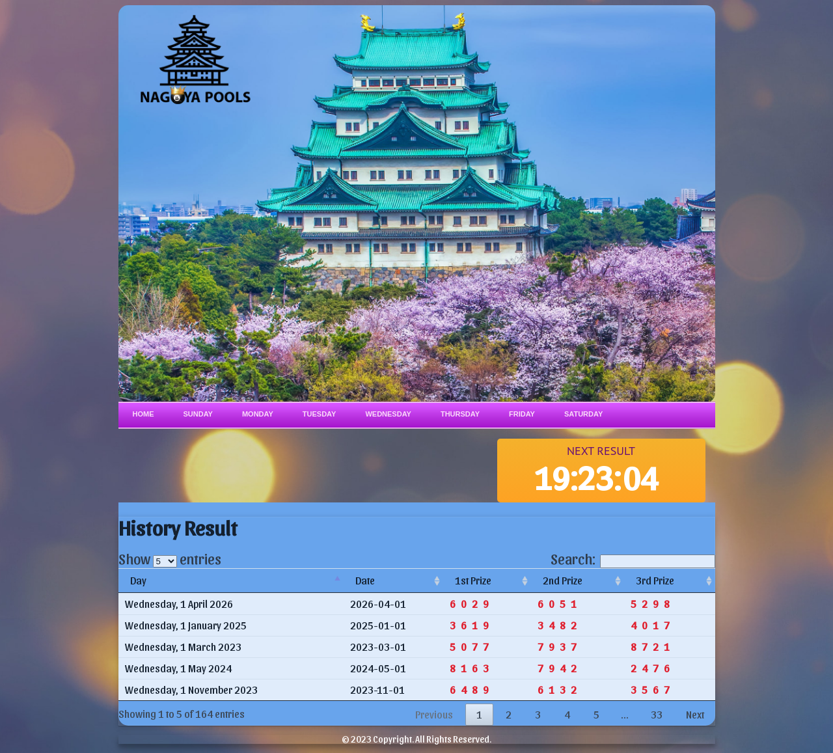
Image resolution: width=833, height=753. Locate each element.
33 (656, 714)
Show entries (169, 558)
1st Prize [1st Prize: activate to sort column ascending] (473, 580)
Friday (522, 414)
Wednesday (388, 414)
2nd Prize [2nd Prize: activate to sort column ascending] (562, 580)
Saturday (583, 414)
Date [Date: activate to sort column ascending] (365, 580)
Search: (633, 558)
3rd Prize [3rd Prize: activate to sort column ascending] (655, 580)
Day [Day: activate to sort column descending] (138, 580)
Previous (434, 714)
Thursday (460, 414)
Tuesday (319, 414)
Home (143, 414)
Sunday (198, 414)
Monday (257, 414)
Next (695, 714)
